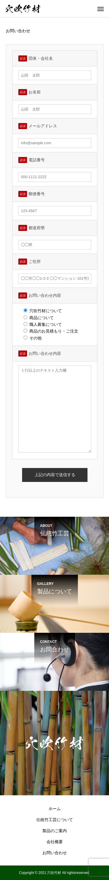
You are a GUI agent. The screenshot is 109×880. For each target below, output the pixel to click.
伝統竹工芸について (54, 819)
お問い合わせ (54, 852)
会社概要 (55, 841)
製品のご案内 (54, 830)
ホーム (55, 808)
